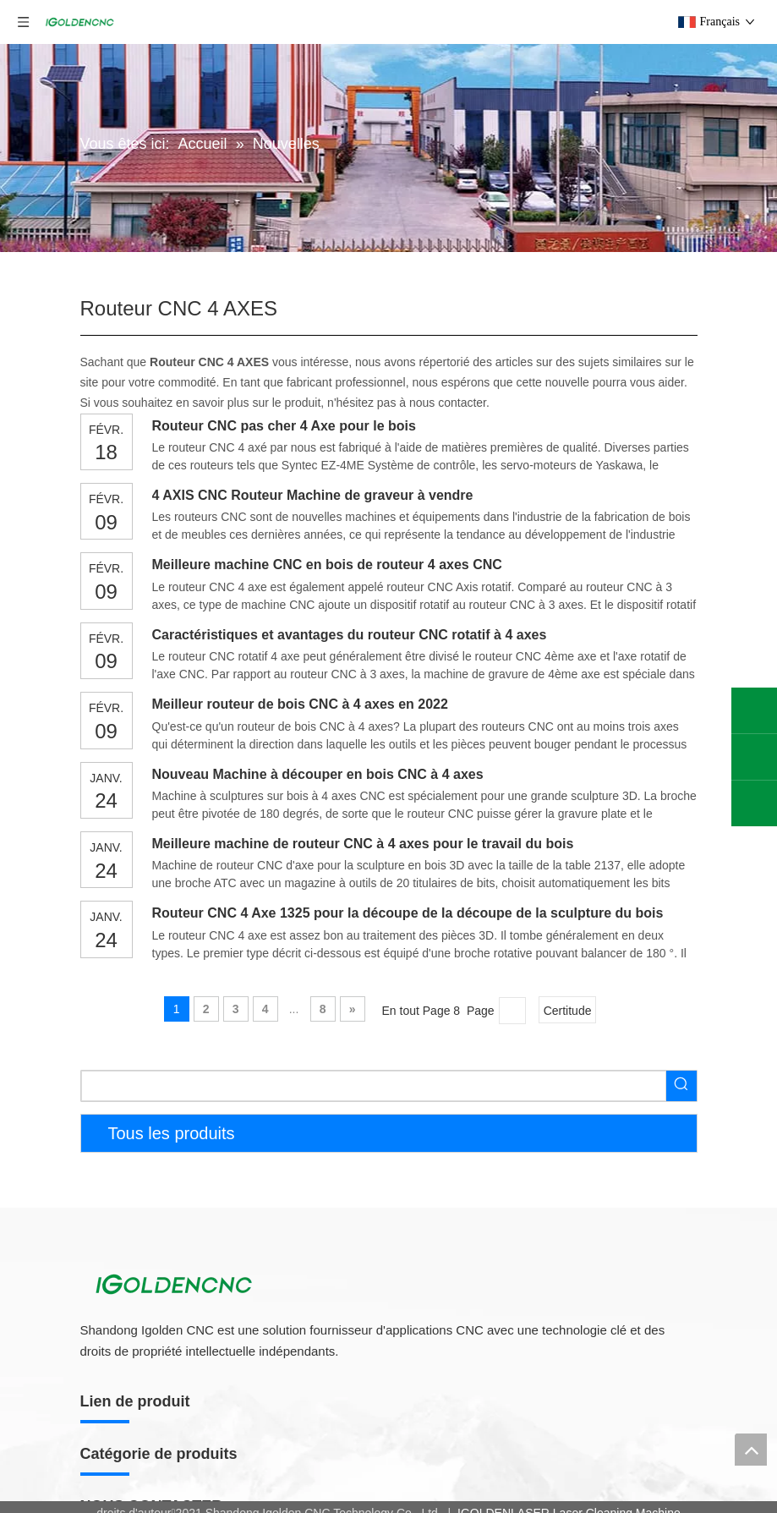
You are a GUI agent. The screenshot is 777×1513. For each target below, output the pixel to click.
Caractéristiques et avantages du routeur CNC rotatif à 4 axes (349, 635)
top (751, 1450)
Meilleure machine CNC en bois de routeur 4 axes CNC (327, 564)
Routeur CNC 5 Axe (132, 1442)
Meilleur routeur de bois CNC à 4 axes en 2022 (300, 704)
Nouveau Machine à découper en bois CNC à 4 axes (318, 774)
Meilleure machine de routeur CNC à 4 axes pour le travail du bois (363, 843)
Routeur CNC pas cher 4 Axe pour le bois (284, 426)
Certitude (568, 1010)
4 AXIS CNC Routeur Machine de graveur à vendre (312, 495)
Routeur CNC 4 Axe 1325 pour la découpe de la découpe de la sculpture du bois (408, 913)
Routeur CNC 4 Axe (132, 1463)
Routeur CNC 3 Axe (132, 1484)
